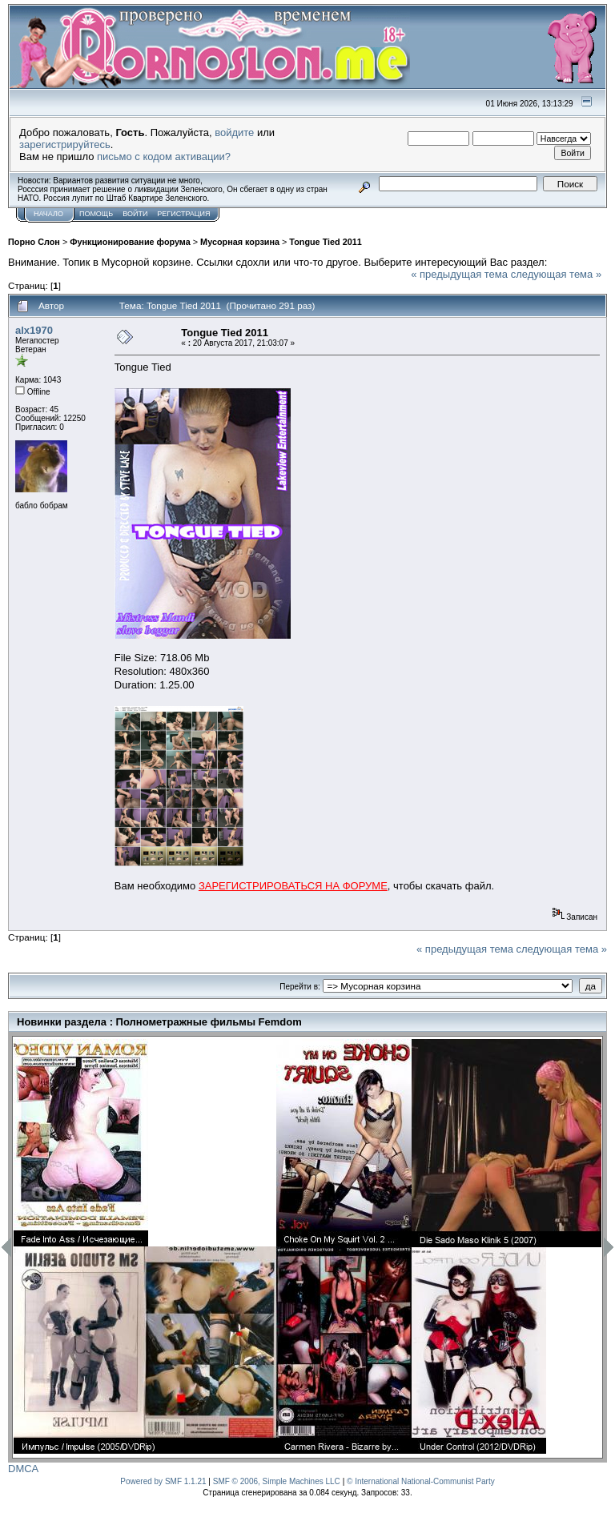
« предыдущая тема (459, 274)
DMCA (23, 1469)
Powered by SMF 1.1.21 (163, 1481)
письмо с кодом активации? (164, 156)
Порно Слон (34, 242)
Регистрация (183, 214)
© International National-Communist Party (421, 1481)
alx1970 (34, 330)
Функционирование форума (130, 242)
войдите (234, 132)
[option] (145, 1246)
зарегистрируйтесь (65, 144)
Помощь (96, 214)
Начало (48, 214)
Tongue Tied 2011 (325, 242)
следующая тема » (556, 274)
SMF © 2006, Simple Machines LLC (276, 1481)
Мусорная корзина (239, 242)
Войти (135, 214)
